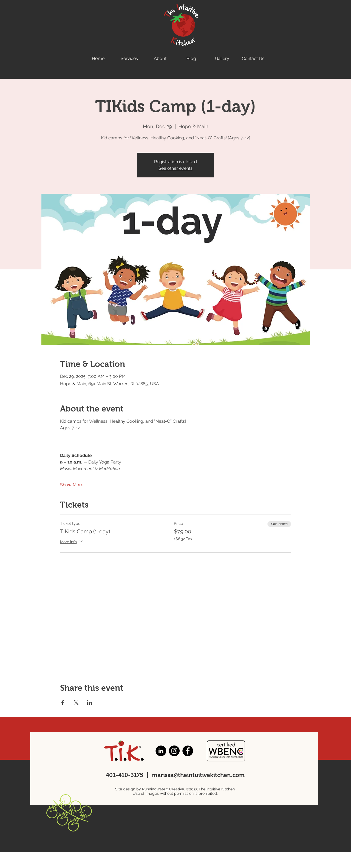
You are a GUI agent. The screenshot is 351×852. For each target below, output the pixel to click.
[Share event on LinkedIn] (89, 702)
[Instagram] (174, 751)
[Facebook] (187, 751)
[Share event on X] (76, 702)
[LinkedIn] (160, 751)
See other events (175, 168)
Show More (71, 484)
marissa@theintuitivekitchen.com (198, 775)
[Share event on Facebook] (62, 702)
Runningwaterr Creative (163, 789)
